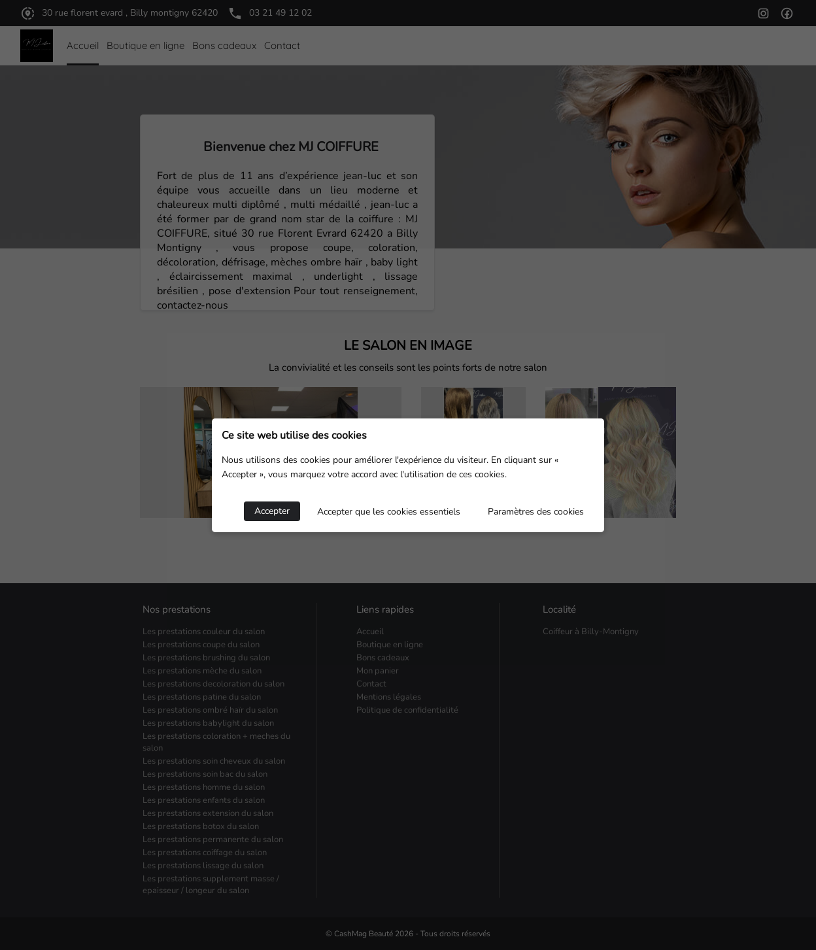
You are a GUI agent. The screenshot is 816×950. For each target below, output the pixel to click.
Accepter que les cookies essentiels (388, 511)
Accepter (272, 511)
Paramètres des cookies (536, 511)
